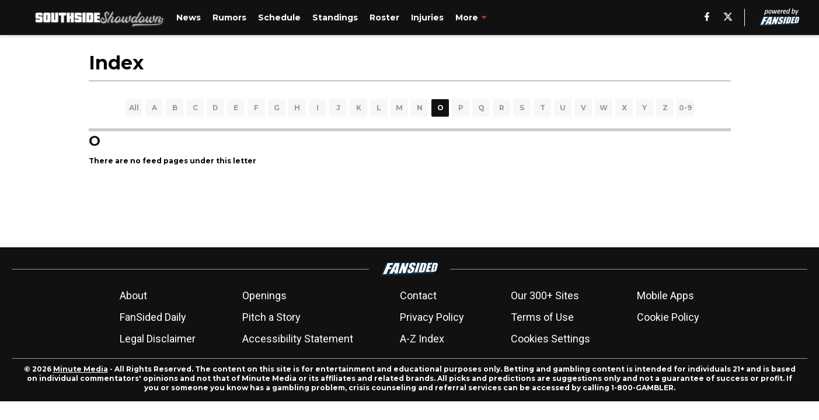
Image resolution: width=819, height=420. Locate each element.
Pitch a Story (271, 317)
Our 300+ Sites (545, 295)
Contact (418, 295)
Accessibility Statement (297, 338)
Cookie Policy (668, 317)
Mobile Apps (665, 295)
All (134, 107)
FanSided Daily (153, 317)
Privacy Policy (432, 317)
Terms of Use (542, 317)
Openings (264, 295)
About (133, 295)
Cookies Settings (550, 338)
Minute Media (80, 369)
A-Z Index (422, 338)
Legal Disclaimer (158, 338)
